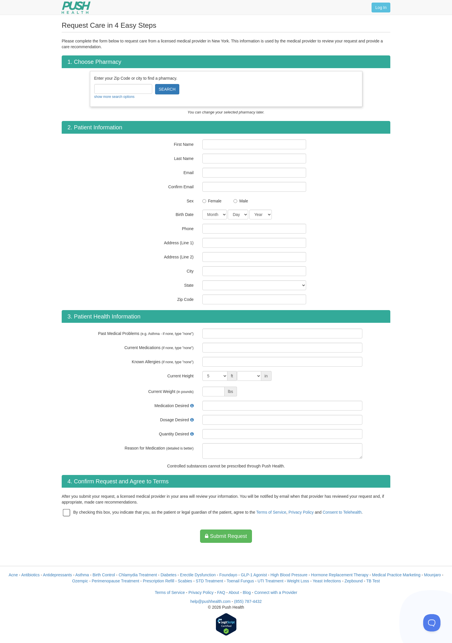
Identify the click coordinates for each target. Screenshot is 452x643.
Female (215, 201)
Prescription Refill (158, 581)
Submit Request (226, 536)
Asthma (82, 575)
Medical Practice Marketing (396, 575)
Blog (247, 592)
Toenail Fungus (240, 581)
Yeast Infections (326, 581)
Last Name (184, 158)
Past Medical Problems (145, 333)
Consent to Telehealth (342, 512)
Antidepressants (57, 575)
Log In (381, 7)
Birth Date (184, 214)
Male (243, 201)
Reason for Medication (159, 448)
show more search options (114, 97)
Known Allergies (162, 361)
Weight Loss (298, 581)
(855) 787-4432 (248, 601)
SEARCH (167, 89)
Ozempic (80, 581)
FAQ (221, 592)
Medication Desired (172, 405)
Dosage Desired (174, 420)
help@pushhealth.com (210, 601)
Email (188, 172)
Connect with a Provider (275, 592)
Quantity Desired (174, 434)
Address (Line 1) (179, 243)
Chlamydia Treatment (137, 575)
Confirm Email (181, 186)
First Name (183, 144)
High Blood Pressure (288, 575)
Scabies (185, 581)
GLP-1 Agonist (254, 575)
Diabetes (168, 575)
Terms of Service (271, 512)
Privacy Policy (301, 512)
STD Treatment (209, 581)
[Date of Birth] (214, 214)
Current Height (180, 376)
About (234, 592)
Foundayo (228, 575)
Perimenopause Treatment (115, 581)
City (190, 271)
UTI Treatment (270, 581)
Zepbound (353, 581)
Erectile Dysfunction (198, 575)
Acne (13, 575)
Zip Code (185, 299)
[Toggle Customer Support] (431, 622)
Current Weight (170, 391)
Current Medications (158, 347)
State (189, 285)
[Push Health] (76, 7)
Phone (187, 228)
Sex (190, 201)
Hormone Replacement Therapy (339, 575)
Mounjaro (432, 575)
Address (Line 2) (179, 257)
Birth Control (104, 575)
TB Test (373, 581)
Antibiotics (30, 575)
